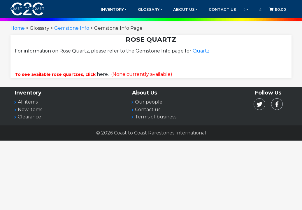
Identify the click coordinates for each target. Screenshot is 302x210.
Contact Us (222, 9)
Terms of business (155, 117)
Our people (148, 102)
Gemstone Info (71, 28)
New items (30, 109)
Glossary (148, 9)
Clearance (29, 117)
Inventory (112, 9)
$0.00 (277, 9)
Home (17, 28)
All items (28, 102)
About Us (184, 9)
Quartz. (201, 51)
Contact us (147, 109)
